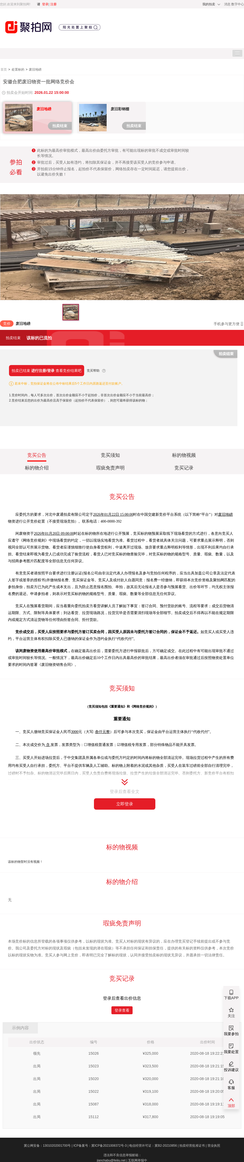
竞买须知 (110, 455)
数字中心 (237, 4)
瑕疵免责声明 (110, 468)
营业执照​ (213, 1145)
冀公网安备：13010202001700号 (48, 1145)
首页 (4, 69)
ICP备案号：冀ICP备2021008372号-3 (101, 1145)
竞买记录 (183, 468)
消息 (227, 4)
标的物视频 (184, 455)
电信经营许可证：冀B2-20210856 (154, 1145)
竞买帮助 (93, 370)
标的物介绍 (37, 468)
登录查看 (122, 1010)
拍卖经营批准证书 (193, 1145)
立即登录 (124, 804)
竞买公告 (36, 456)
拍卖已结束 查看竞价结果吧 (47, 370)
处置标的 (18, 69)
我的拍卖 (208, 4)
